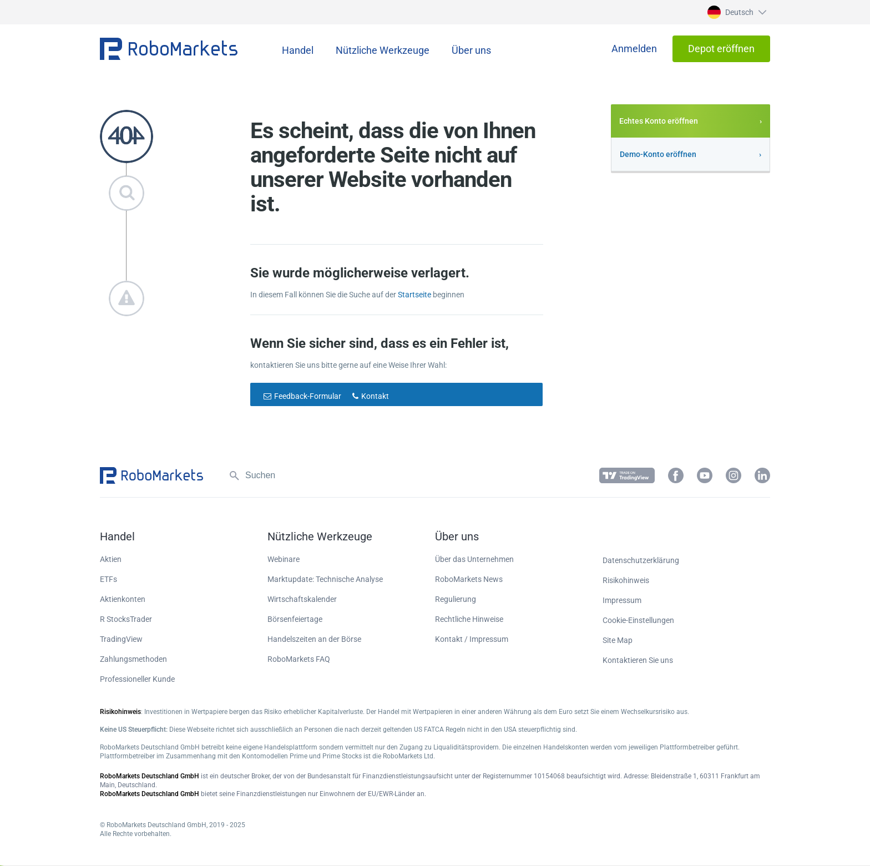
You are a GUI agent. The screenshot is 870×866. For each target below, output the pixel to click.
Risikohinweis (626, 580)
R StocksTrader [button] (126, 619)
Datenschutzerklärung (641, 560)
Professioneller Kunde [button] (137, 679)
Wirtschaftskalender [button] (302, 599)
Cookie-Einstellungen (638, 620)
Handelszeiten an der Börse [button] (314, 639)
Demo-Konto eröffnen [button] (658, 154)
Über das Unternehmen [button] (474, 559)
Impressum (622, 600)
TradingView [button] (121, 639)
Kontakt (375, 396)
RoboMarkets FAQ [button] (298, 659)
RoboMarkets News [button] (469, 579)
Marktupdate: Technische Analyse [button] (325, 579)
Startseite (414, 294)
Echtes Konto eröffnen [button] (658, 121)
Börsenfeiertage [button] (294, 619)
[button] (735, 12)
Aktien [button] (111, 559)
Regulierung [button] (455, 599)
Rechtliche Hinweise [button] (469, 619)
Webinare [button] (283, 559)
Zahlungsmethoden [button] (133, 659)
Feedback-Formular (307, 396)
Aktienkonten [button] (122, 599)
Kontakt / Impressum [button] (471, 639)
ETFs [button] (108, 579)
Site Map (618, 640)
